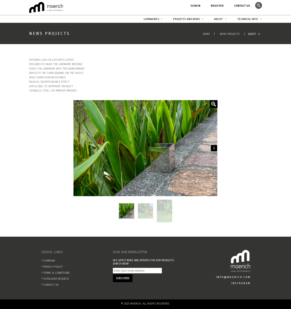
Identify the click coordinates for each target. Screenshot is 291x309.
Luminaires (153, 19)
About (220, 19)
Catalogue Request (56, 278)
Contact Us (242, 5)
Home (206, 34)
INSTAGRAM (240, 283)
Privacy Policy (53, 266)
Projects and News (188, 19)
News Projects (230, 34)
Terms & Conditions (56, 273)
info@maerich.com (233, 277)
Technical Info (249, 19)
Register (217, 5)
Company (49, 260)
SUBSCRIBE (123, 278)
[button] (214, 104)
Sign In (195, 5)
